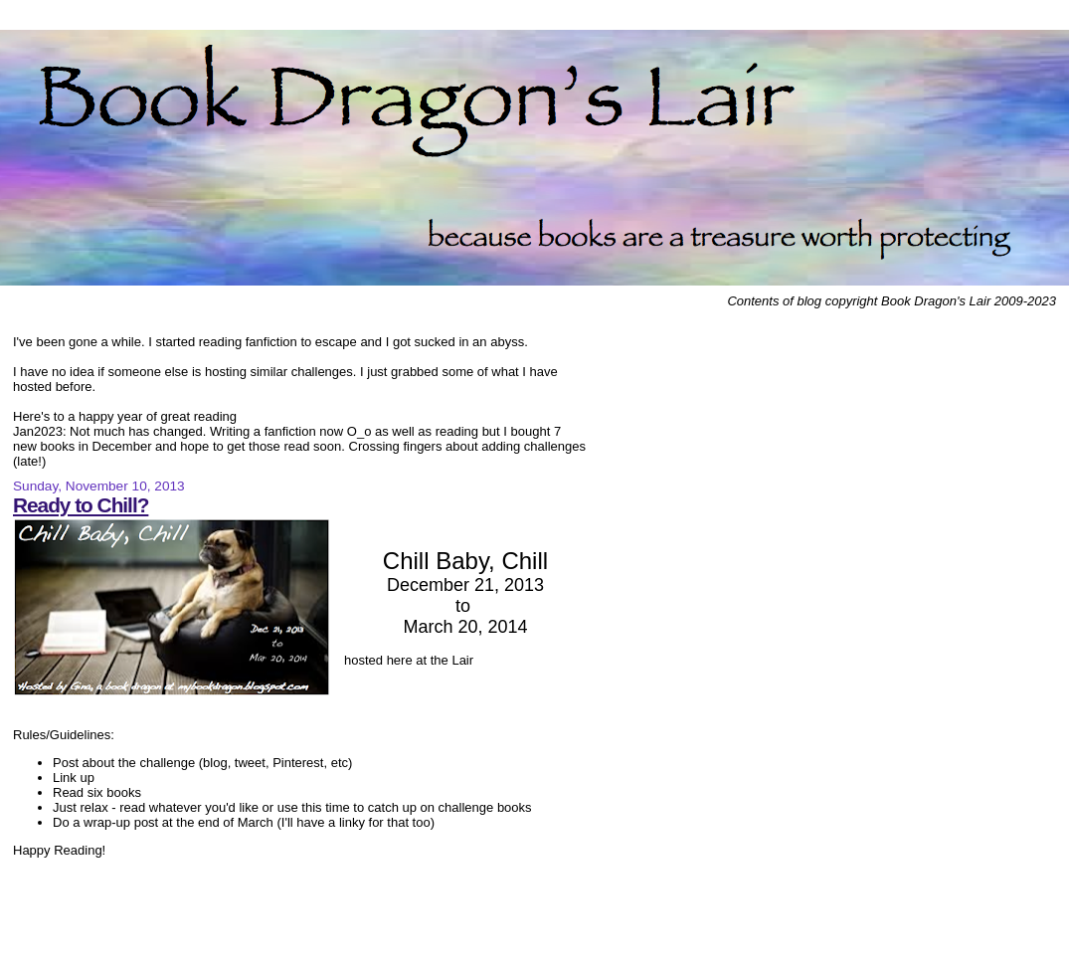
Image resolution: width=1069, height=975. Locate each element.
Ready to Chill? (80, 504)
